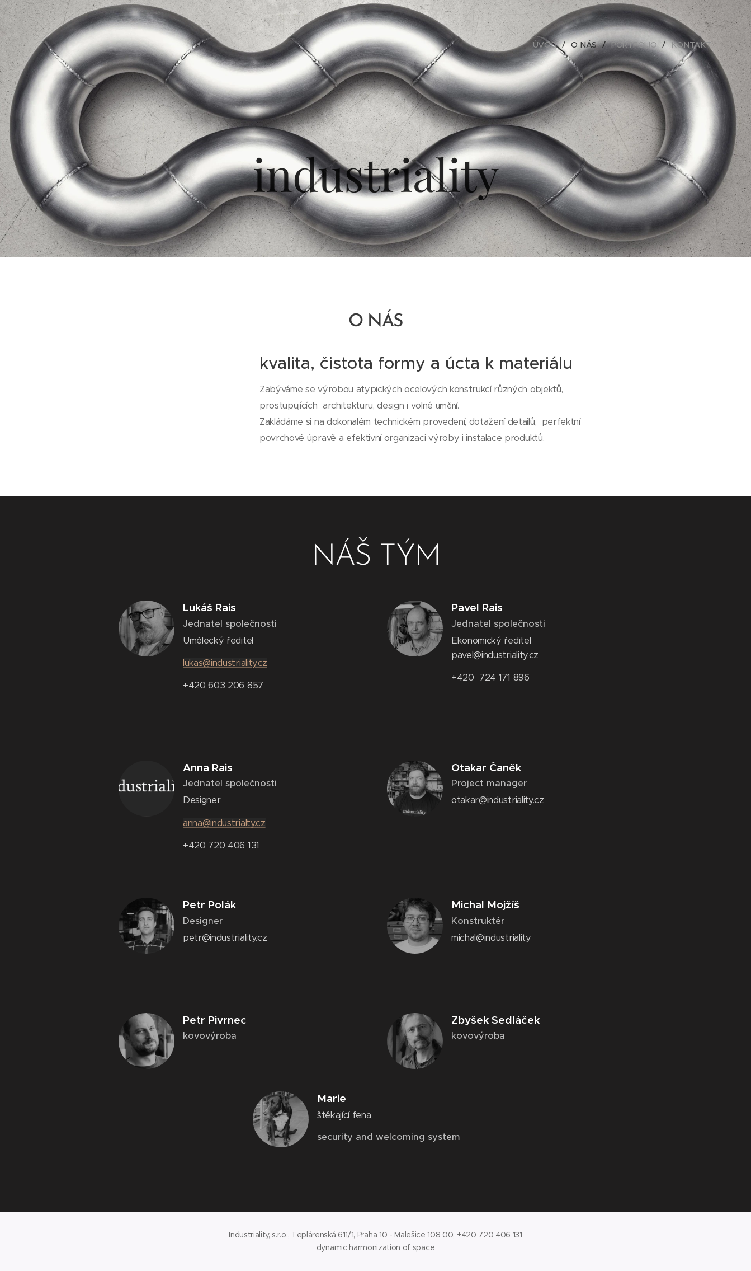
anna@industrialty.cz (224, 823)
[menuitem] (547, 45)
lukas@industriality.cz (225, 663)
